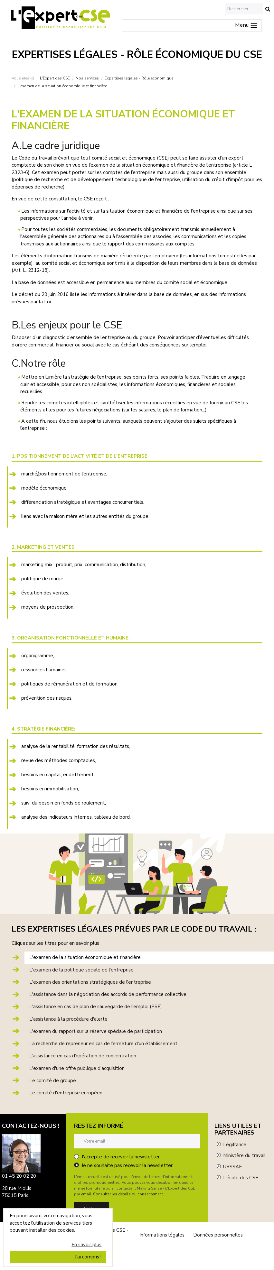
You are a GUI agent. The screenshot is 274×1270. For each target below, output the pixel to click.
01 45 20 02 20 (19, 1176)
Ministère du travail (244, 1155)
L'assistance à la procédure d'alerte (68, 1019)
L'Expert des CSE (55, 78)
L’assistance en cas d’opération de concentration (82, 1056)
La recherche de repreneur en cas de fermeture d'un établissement (103, 1043)
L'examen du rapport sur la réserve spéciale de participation (95, 1031)
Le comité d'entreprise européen (65, 1093)
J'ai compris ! (88, 1257)
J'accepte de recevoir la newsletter (120, 1157)
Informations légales (161, 1235)
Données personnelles (218, 1235)
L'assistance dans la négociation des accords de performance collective (107, 994)
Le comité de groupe (52, 1080)
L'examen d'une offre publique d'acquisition (77, 1068)
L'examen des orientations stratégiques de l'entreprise (90, 982)
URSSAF (232, 1167)
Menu (246, 25)
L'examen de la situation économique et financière (85, 957)
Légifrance (234, 1144)
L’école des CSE (240, 1177)
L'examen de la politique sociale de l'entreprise (81, 970)
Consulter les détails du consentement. (128, 1194)
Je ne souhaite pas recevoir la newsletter (127, 1165)
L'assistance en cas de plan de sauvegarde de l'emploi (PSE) (95, 1006)
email (86, 1194)
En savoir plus (86, 1244)
